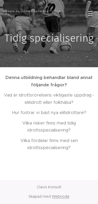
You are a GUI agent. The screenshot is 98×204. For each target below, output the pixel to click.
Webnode (61, 196)
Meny (90, 13)
